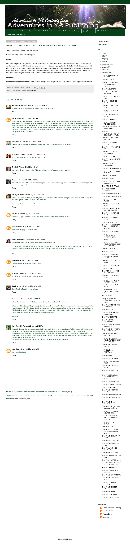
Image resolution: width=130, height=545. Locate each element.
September (106, 64)
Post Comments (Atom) (22, 399)
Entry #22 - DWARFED (109, 119)
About (15, 31)
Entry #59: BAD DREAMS (110, 441)
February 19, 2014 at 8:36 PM (35, 154)
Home (8, 31)
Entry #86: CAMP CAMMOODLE (107, 321)
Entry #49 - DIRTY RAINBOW (111, 168)
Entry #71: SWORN (108, 387)
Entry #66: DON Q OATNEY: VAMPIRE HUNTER (111, 407)
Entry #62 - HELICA (108, 249)
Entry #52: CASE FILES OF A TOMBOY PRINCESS (111, 463)
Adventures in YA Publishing (16, 34)
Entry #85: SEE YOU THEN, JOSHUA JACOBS (111, 325)
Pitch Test (62, 31)
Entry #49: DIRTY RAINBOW (111, 475)
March (104, 70)
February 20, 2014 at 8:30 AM (28, 167)
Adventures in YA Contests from (40, 20)
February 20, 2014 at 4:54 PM (29, 214)
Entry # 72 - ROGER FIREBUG (108, 190)
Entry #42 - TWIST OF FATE (111, 265)
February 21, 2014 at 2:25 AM (35, 239)
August (104, 67)
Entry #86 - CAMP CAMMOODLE (108, 164)
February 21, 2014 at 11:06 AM (31, 299)
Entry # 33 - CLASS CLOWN (111, 196)
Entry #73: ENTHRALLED (110, 381)
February (105, 73)
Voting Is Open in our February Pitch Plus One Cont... (111, 300)
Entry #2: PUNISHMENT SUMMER (110, 76)
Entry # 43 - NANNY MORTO (111, 193)
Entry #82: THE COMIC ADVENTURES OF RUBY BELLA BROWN (111, 340)
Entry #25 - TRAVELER (109, 156)
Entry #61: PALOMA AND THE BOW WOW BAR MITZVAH (110, 431)
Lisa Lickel (16, 226)
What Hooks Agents (103, 31)
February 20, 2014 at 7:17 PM (29, 226)
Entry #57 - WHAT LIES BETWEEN (109, 92)
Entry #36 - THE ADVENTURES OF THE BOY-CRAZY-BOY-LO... (111, 133)
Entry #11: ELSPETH (109, 89)
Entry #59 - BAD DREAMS (110, 231)
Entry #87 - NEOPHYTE (110, 176)
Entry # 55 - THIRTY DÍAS (110, 222)
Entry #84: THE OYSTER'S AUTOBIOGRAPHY (111, 330)
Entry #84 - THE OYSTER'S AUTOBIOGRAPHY (111, 281)
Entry (13, 90)
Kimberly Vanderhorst (19, 105)
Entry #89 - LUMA (108, 178)
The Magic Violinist (18, 154)
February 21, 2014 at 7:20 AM (31, 273)
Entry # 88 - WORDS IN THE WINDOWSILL (111, 127)
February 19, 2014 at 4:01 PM (29, 118)
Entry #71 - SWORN (108, 268)
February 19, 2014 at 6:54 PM (31, 141)
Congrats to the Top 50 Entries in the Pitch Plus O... (110, 291)
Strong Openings (74, 31)
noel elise (15, 349)
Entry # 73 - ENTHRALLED (111, 186)
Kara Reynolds (17, 326)
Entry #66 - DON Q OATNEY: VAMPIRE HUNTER (111, 209)
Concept (53, 31)
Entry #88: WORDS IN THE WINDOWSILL (111, 313)
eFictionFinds (17, 273)
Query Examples (88, 31)
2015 (102, 56)
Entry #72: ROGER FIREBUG (111, 384)
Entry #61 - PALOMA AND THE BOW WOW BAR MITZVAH (110, 256)
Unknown (15, 214)
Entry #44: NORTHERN (109, 494)
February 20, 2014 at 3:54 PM (34, 195)
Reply (14, 111)
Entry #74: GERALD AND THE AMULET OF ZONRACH (110, 377)
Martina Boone (107, 514)
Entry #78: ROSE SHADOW (111, 358)
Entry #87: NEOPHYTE (109, 317)
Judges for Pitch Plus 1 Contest (37, 31)
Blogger (68, 539)
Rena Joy (15, 118)
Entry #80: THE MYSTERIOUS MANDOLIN (107, 351)
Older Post (89, 395)
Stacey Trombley (18, 195)
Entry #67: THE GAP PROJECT (108, 403)
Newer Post (10, 395)
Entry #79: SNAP (107, 356)
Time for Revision (107, 296)
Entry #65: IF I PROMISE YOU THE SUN (110, 412)
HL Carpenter (16, 141)
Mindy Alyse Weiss (18, 239)
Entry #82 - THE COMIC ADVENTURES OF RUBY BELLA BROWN (111, 244)
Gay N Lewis (16, 286)
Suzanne (15, 180)
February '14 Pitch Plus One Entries (26, 90)
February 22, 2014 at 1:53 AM (29, 349)
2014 (102, 59)
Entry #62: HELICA (108, 427)
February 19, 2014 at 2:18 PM (37, 105)
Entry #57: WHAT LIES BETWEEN (109, 449)
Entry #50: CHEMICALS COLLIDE (110, 471)
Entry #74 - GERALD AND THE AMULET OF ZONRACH (110, 84)
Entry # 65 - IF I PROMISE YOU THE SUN (110, 272)
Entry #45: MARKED (108, 492)
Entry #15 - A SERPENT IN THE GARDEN (111, 152)
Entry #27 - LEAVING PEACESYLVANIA (109, 123)
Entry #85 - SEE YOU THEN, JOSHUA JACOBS (111, 182)
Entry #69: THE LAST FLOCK (111, 394)
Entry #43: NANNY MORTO (111, 497)
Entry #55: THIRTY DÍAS (110, 453)
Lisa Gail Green (108, 511)
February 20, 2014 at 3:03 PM (28, 180)
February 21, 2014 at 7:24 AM (31, 286)
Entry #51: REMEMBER (109, 467)
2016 (102, 53)
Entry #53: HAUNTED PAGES (111, 460)
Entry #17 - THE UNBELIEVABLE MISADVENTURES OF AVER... (110, 236)
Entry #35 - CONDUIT (109, 251)
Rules (22, 31)
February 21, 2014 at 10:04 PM (33, 326)
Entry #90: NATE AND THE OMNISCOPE (111, 306)
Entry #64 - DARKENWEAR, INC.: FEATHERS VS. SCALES (111, 226)
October (105, 61)
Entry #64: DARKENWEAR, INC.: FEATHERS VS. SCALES (111, 417)
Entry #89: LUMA (107, 309)
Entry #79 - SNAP (108, 80)
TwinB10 (15, 167)
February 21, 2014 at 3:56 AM (29, 260)
